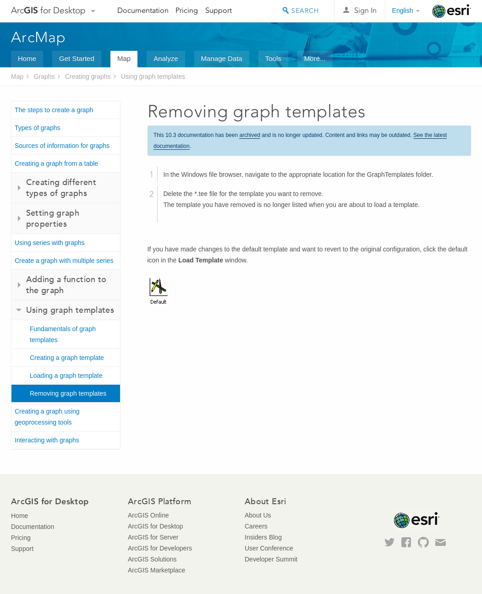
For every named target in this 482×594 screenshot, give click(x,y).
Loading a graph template (66, 375)
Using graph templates (153, 76)
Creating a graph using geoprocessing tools (47, 417)
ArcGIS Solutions (152, 559)
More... (315, 58)
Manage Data (221, 58)
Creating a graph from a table (56, 163)
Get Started (76, 58)
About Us (258, 515)
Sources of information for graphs (62, 145)
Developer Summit (271, 559)
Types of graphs (37, 127)
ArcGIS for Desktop (155, 526)
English (402, 10)
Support (218, 10)
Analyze (165, 58)
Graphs (44, 76)
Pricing (186, 10)
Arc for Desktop (48, 10)
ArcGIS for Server (153, 537)
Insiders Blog (263, 537)
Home (27, 58)
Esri (451, 11)
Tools (273, 58)
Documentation (143, 10)
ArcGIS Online (148, 515)
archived (249, 135)
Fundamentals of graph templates (63, 334)
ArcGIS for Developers (160, 548)
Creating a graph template (67, 357)
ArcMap (38, 37)
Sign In (365, 10)
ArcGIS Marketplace (156, 570)
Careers (256, 526)
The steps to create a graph (54, 110)
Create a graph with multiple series (64, 260)
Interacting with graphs (47, 440)
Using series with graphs (50, 242)
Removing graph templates (68, 393)
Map (124, 58)
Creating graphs (88, 76)
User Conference (269, 548)
